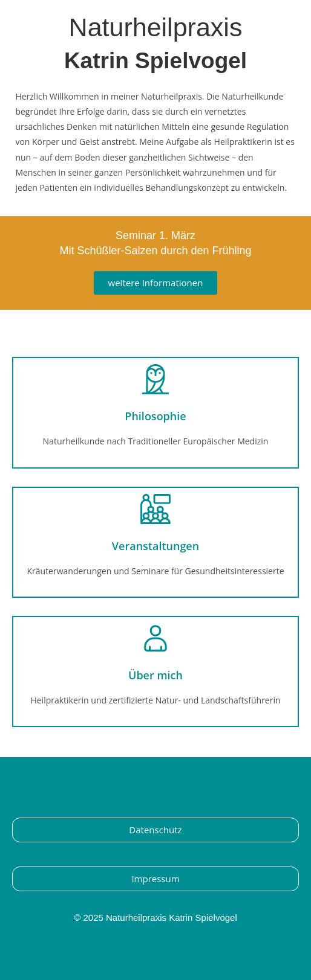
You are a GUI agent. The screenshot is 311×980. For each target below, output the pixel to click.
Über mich (155, 675)
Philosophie (155, 416)
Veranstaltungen (155, 546)
